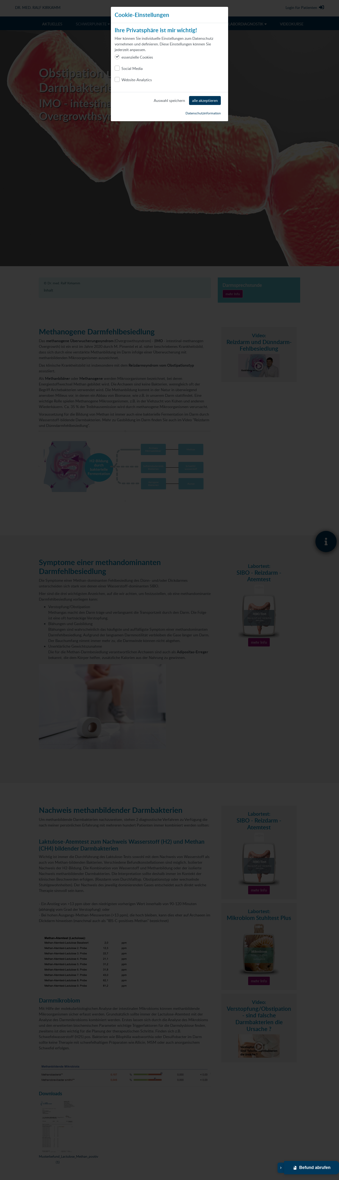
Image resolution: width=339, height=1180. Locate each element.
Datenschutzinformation (203, 113)
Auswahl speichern (169, 100)
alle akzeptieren (205, 100)
